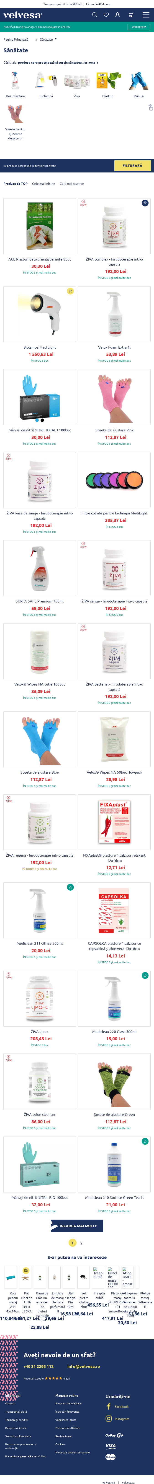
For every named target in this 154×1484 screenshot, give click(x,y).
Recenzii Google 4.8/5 (46, 1365)
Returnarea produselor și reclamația (20, 1433)
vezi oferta (139, 27)
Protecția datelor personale (72, 1439)
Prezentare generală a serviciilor (25, 1443)
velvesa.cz (128, 1469)
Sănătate (46, 39)
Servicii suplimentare (18, 1422)
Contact (10, 1390)
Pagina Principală (15, 39)
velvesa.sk (109, 1469)
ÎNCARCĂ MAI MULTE (74, 1225)
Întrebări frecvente (67, 1398)
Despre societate (16, 1414)
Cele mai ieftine (43, 183)
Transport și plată (16, 1398)
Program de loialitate (68, 1390)
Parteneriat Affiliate (67, 1414)
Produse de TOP (15, 183)
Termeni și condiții (16, 1406)
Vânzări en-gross (65, 1406)
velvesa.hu (118, 1476)
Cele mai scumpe (72, 183)
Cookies (60, 1431)
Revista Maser (64, 1422)
